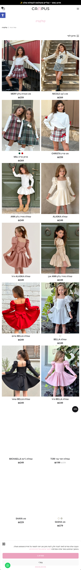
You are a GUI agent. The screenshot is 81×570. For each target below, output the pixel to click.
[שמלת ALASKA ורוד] (21, 248)
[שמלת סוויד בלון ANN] (21, 188)
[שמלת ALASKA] (60, 188)
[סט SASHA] (60, 490)
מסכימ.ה (40, 555)
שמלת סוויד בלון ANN (21, 216)
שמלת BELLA (60, 339)
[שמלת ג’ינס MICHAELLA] (21, 430)
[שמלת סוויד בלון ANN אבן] (60, 248)
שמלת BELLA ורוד (60, 399)
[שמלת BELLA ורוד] (60, 371)
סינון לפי (71, 36)
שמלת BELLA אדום (21, 336)
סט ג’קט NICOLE (60, 94)
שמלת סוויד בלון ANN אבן (60, 276)
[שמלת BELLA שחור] (21, 371)
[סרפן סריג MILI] (21, 125)
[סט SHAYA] (21, 490)
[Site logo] (40, 8)
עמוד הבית (13, 27)
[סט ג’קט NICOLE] (60, 65)
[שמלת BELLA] (60, 307)
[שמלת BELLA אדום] (21, 307)
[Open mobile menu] (77, 8)
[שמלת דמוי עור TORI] (60, 430)
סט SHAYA (21, 518)
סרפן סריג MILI (21, 157)
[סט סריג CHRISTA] (60, 125)
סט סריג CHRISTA (60, 153)
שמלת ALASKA (60, 216)
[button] (2, 15)
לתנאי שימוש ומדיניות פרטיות (40, 549)
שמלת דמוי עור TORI (60, 459)
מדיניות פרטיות (40, 566)
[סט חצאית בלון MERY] (21, 65)
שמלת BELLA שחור (21, 399)
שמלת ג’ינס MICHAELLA (21, 459)
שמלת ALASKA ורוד (20, 276)
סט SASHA (60, 522)
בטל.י (40, 562)
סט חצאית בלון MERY (21, 94)
